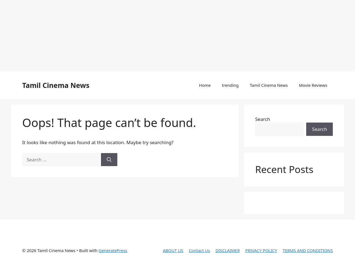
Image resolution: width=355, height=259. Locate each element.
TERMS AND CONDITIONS (308, 250)
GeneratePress (113, 250)
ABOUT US (173, 250)
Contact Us (199, 250)
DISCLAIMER (227, 250)
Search (262, 119)
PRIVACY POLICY (261, 250)
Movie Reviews (313, 85)
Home (205, 85)
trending (230, 85)
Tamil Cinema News (55, 85)
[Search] (109, 159)
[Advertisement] (134, 34)
